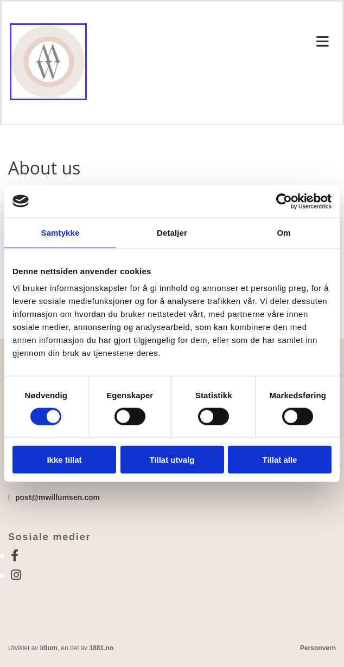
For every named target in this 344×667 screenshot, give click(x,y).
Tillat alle (280, 459)
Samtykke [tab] (60, 232)
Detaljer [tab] (172, 232)
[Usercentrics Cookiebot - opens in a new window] (284, 201)
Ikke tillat (64, 459)
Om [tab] (283, 232)
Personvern (318, 648)
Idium (49, 648)
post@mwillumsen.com (57, 497)
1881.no (101, 648)
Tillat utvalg (171, 459)
